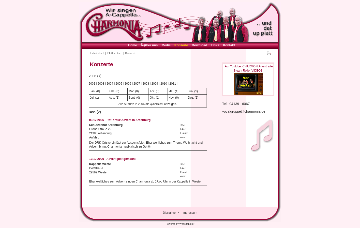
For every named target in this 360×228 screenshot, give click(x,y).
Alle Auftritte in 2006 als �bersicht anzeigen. (147, 104)
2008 (146, 83)
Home (132, 45)
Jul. (92, 97)
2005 (119, 83)
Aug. (112, 97)
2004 (110, 83)
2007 (137, 83)
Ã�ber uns (149, 45)
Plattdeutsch (114, 53)
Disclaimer (170, 212)
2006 (128, 83)
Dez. (191, 97)
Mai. (171, 91)
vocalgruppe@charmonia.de (243, 111)
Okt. (152, 97)
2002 (92, 83)
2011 (172, 83)
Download (199, 45)
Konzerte (181, 45)
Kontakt (229, 45)
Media (166, 45)
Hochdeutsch (97, 53)
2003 (101, 83)
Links (215, 45)
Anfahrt (94, 137)
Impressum (189, 212)
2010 (164, 83)
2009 (154, 83)
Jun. (191, 91)
